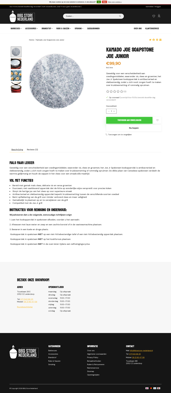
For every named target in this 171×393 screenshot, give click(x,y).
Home (31, 40)
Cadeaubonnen (93, 29)
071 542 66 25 (26, 299)
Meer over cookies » (115, 2)
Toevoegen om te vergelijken (119, 134)
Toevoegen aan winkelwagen (129, 120)
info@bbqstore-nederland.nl (141, 350)
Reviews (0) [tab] (32, 149)
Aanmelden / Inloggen (153, 7)
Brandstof (52, 357)
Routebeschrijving (25, 307)
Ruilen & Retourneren (95, 364)
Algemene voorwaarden (96, 354)
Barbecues (52, 350)
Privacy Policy (92, 357)
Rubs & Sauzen (54, 361)
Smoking (51, 364)
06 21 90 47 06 (30, 301)
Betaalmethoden (94, 361)
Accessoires (53, 354)
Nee (104, 2)
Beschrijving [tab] (17, 149)
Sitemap (90, 371)
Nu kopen (134, 128)
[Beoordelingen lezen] (115, 91)
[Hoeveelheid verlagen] (108, 111)
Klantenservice (152, 29)
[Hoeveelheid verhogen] (114, 111)
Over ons (138, 29)
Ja (99, 2)
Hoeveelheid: (111, 106)
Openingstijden (93, 375)
